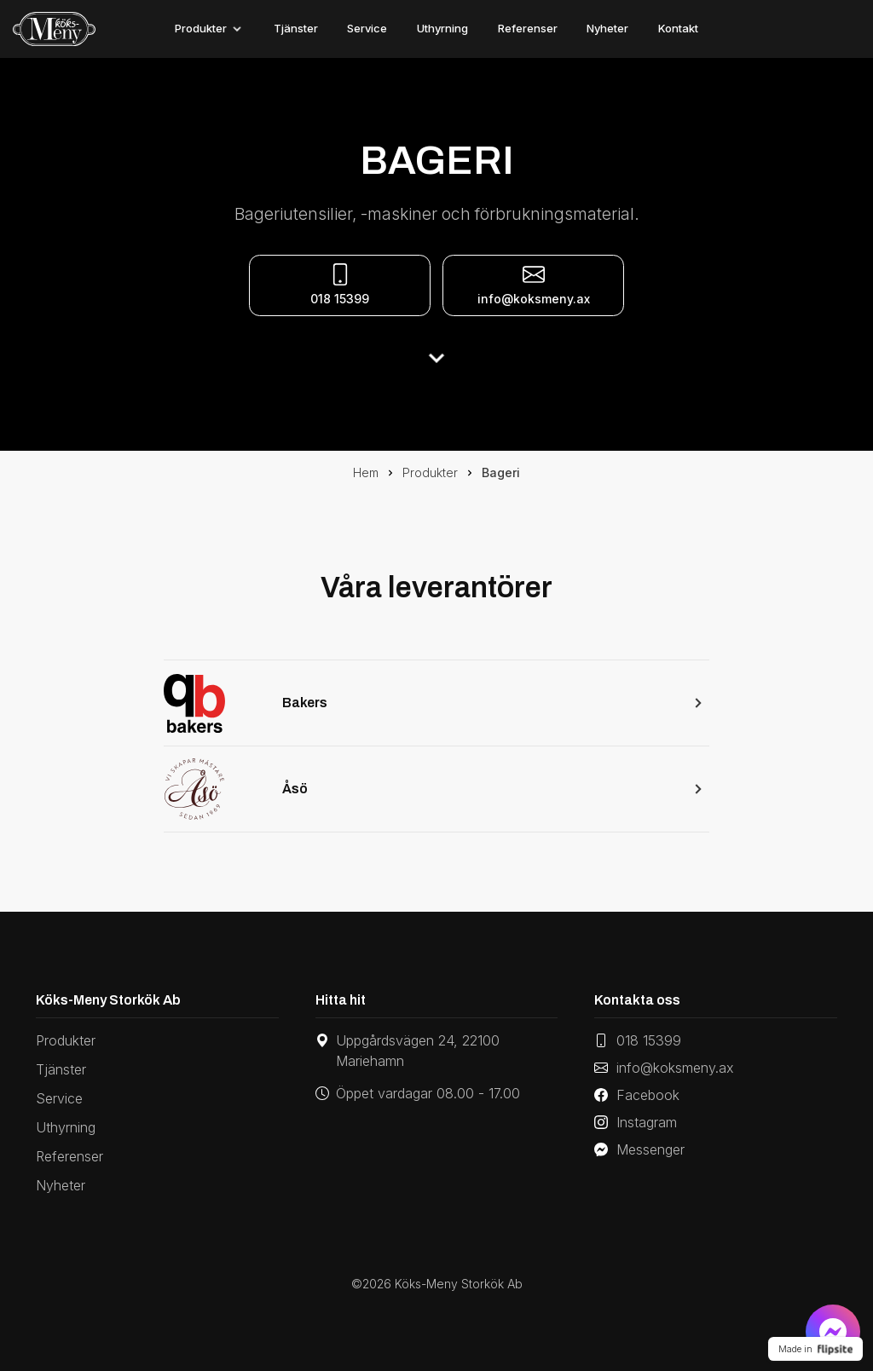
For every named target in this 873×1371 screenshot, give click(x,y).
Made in (815, 1349)
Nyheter (607, 28)
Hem (366, 472)
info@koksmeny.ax (533, 284)
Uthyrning (442, 28)
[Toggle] (237, 29)
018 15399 (637, 1040)
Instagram (635, 1122)
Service (367, 28)
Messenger (639, 1149)
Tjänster (296, 28)
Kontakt (678, 28)
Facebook (636, 1094)
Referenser (528, 28)
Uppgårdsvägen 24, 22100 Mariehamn (407, 1050)
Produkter (201, 28)
